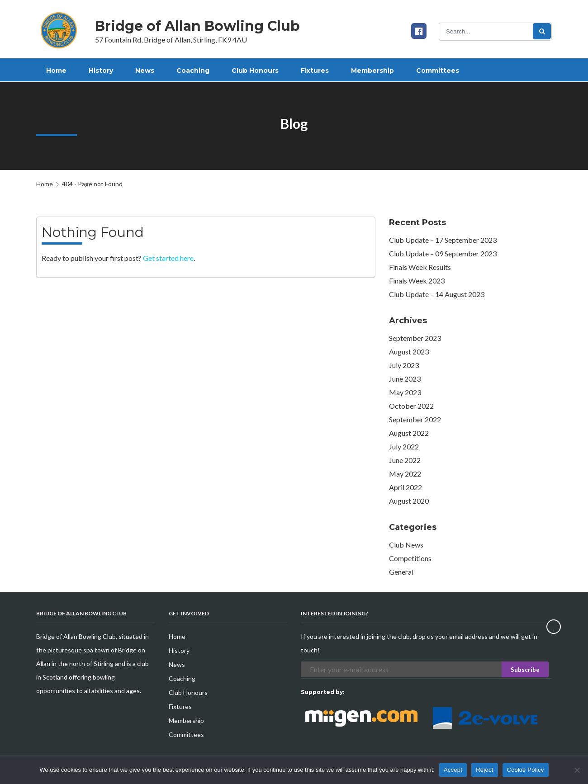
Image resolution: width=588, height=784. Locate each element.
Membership (186, 720)
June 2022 (405, 460)
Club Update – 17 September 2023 (443, 240)
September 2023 (415, 338)
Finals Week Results (420, 267)
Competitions (410, 558)
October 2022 (411, 405)
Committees (186, 734)
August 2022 (409, 433)
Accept (453, 769)
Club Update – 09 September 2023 (443, 253)
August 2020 (409, 500)
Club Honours (188, 692)
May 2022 (405, 473)
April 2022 (405, 487)
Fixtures (180, 706)
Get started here (168, 258)
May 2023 (405, 392)
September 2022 (415, 419)
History (179, 650)
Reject (484, 769)
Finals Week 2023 (417, 280)
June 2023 (405, 378)
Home (44, 184)
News (177, 664)
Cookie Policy (525, 769)
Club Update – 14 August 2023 (436, 294)
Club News (406, 544)
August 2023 (409, 351)
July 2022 (404, 446)
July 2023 (404, 365)
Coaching (182, 678)
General (401, 571)
